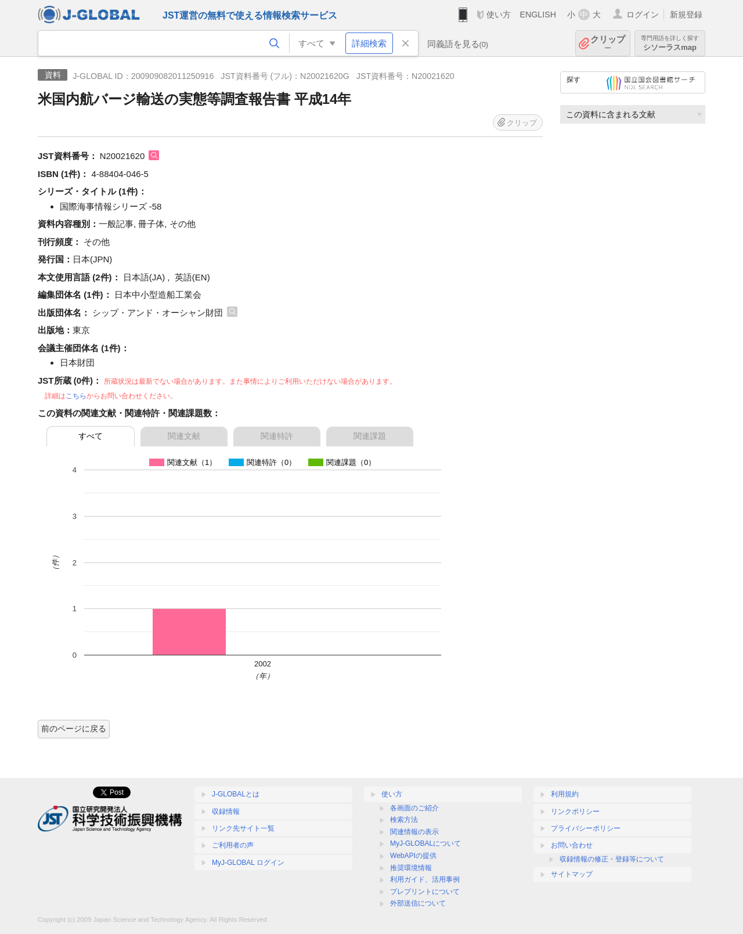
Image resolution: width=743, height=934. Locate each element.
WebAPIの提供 (413, 856)
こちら (76, 396)
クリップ (607, 43)
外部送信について (418, 903)
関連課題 (370, 436)
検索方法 (404, 820)
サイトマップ (572, 874)
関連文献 (184, 436)
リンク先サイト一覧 (243, 828)
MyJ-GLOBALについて (425, 843)
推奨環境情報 (411, 868)
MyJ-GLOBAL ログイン (248, 863)
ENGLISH (538, 14)
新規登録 (686, 14)
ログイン (642, 14)
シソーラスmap (670, 43)
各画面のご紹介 (414, 808)
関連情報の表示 (414, 832)
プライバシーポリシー (586, 828)
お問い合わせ (572, 845)
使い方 (498, 14)
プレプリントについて (425, 892)
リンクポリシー (575, 811)
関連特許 (277, 436)
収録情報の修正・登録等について (612, 859)
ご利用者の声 (233, 845)
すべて (90, 436)
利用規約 (565, 794)
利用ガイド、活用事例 (425, 879)
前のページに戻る (73, 728)
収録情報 (226, 811)
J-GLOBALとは (235, 794)
